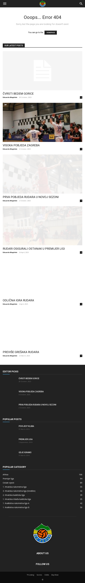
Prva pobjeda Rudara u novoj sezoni (31, 197)
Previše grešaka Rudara (21, 352)
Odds (46, 575)
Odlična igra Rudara (18, 300)
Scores (39, 575)
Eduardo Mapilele (10, 97)
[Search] (81, 3)
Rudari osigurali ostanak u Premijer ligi (34, 248)
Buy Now (54, 575)
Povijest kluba (26, 426)
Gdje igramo (25, 452)
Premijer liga (26, 439)
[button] (4, 3)
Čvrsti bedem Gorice (18, 93)
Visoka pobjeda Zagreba (21, 145)
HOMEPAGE (51, 32)
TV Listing (30, 575)
